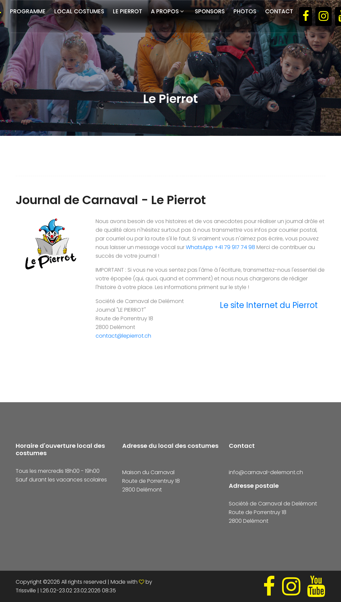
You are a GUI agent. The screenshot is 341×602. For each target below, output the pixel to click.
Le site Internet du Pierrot (269, 305)
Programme (28, 11)
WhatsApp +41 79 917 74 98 (220, 247)
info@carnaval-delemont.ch (266, 472)
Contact (279, 11)
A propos (165, 11)
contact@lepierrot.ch (123, 336)
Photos (244, 11)
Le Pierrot (127, 11)
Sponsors (210, 11)
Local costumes (79, 11)
